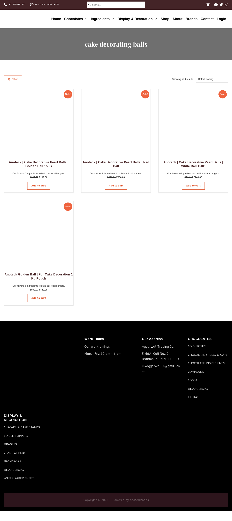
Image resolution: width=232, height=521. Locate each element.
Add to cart (38, 185)
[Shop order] (212, 79)
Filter (13, 79)
